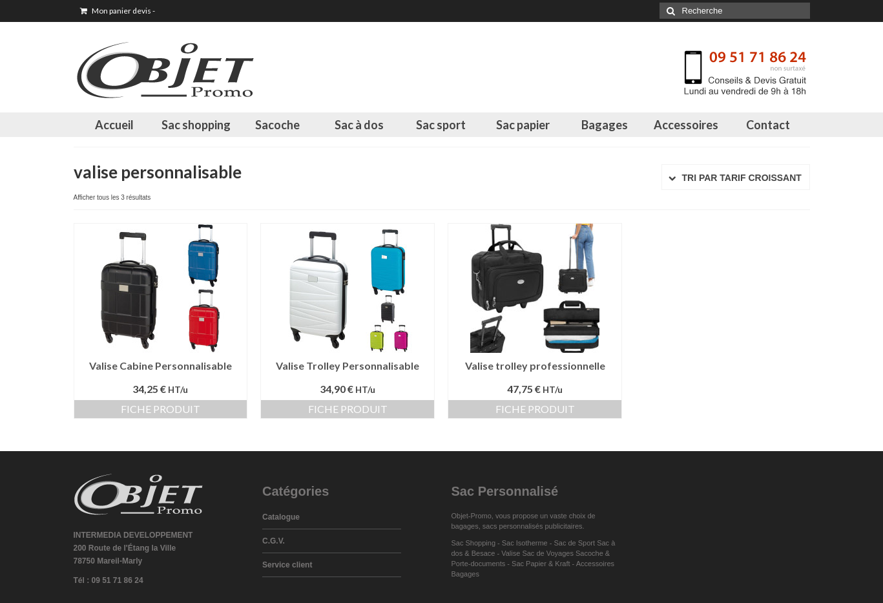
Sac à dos (359, 125)
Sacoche (277, 125)
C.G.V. (273, 540)
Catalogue (281, 517)
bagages (465, 526)
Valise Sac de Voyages (537, 553)
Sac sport (441, 125)
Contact (768, 125)
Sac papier (523, 125)
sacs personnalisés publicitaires (533, 526)
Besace (483, 553)
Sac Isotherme (525, 543)
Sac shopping (196, 125)
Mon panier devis (117, 11)
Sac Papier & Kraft (541, 563)
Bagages (604, 125)
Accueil (114, 125)
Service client (287, 564)
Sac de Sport (574, 543)
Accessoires (686, 125)
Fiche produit (160, 409)
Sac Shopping (474, 543)
